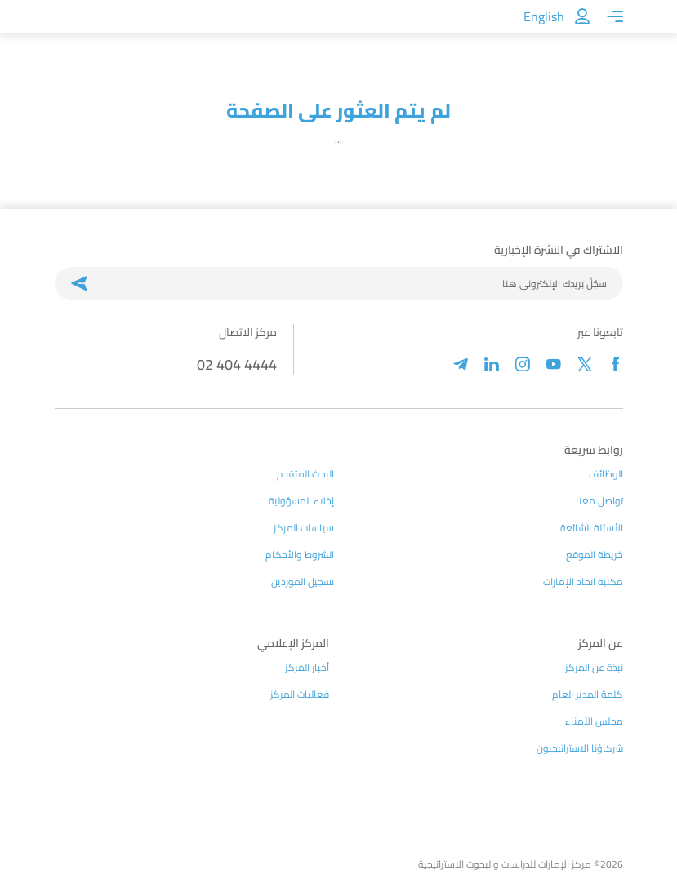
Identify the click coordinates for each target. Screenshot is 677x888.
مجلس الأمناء (594, 721)
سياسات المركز (304, 528)
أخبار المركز (307, 667)
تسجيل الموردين (302, 582)
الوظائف (606, 474)
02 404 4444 (237, 364)
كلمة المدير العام (587, 694)
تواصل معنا (599, 501)
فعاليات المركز (299, 694)
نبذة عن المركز (594, 667)
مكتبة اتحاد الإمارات (583, 582)
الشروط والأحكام (299, 555)
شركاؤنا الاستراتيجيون (580, 748)
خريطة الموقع (594, 555)
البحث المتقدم (305, 474)
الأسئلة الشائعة (591, 528)
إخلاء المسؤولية (301, 501)
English (543, 16)
